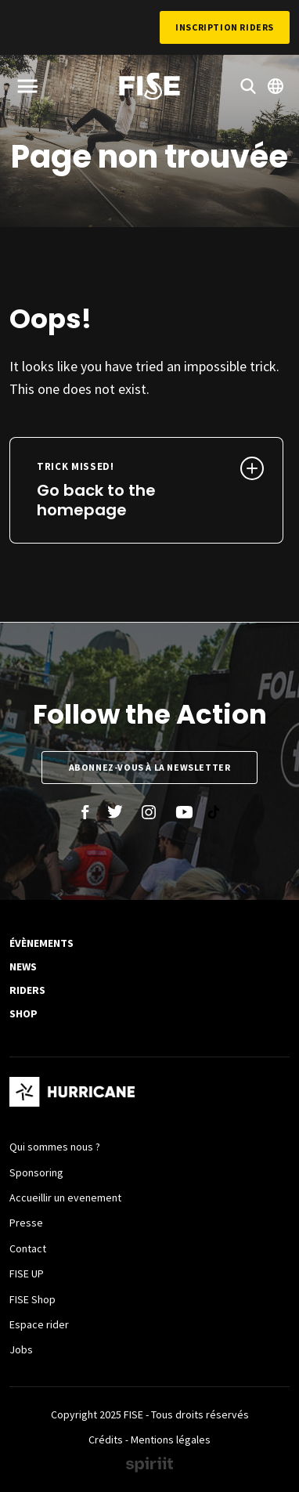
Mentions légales (171, 1439)
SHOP (23, 1013)
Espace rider (39, 1324)
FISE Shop (32, 1299)
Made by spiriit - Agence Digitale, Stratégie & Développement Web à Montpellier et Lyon (149, 1464)
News (23, 966)
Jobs (21, 1349)
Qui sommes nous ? (54, 1147)
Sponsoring (36, 1172)
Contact (27, 1248)
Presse (26, 1223)
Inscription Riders (224, 27)
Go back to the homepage (121, 490)
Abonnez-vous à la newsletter (150, 767)
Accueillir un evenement (65, 1197)
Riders (27, 990)
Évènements (41, 943)
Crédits (105, 1439)
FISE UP (26, 1273)
